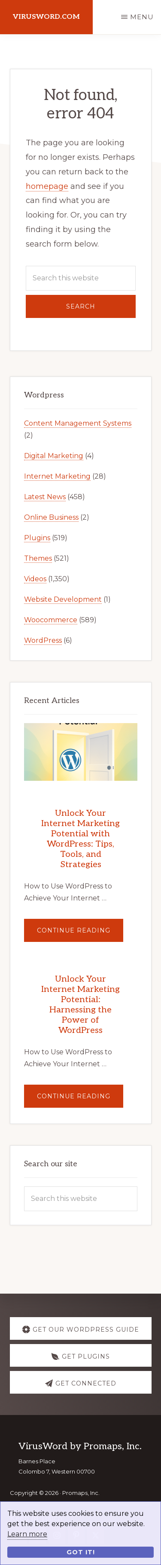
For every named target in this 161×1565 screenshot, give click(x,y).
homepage (47, 186)
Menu (142, 17)
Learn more (27, 1534)
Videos (35, 579)
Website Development (63, 599)
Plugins (37, 538)
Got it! (81, 1552)
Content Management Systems (77, 423)
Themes (38, 558)
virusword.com (46, 17)
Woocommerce (50, 620)
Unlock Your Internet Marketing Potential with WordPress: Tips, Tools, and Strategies (80, 839)
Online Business (51, 517)
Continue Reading (80, 934)
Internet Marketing (57, 476)
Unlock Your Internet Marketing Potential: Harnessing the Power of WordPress (80, 1004)
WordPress (43, 640)
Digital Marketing (53, 456)
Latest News (45, 497)
